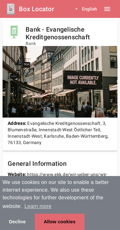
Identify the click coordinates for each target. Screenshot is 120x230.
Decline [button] (17, 221)
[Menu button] (107, 9)
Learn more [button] (38, 206)
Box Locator (36, 9)
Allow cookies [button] (60, 221)
